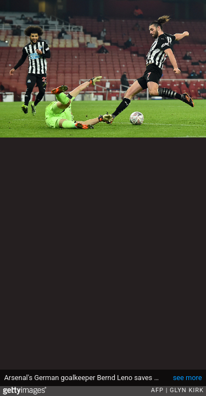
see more (187, 377)
